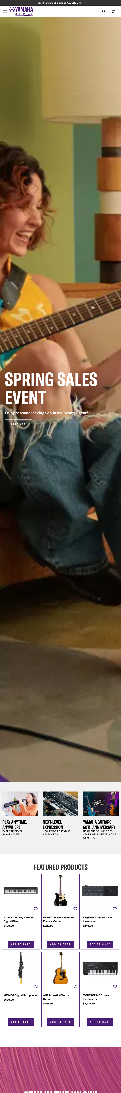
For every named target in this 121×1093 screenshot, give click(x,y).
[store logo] (22, 12)
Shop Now (18, 424)
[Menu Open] (5, 12)
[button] (112, 11)
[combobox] (102, 11)
